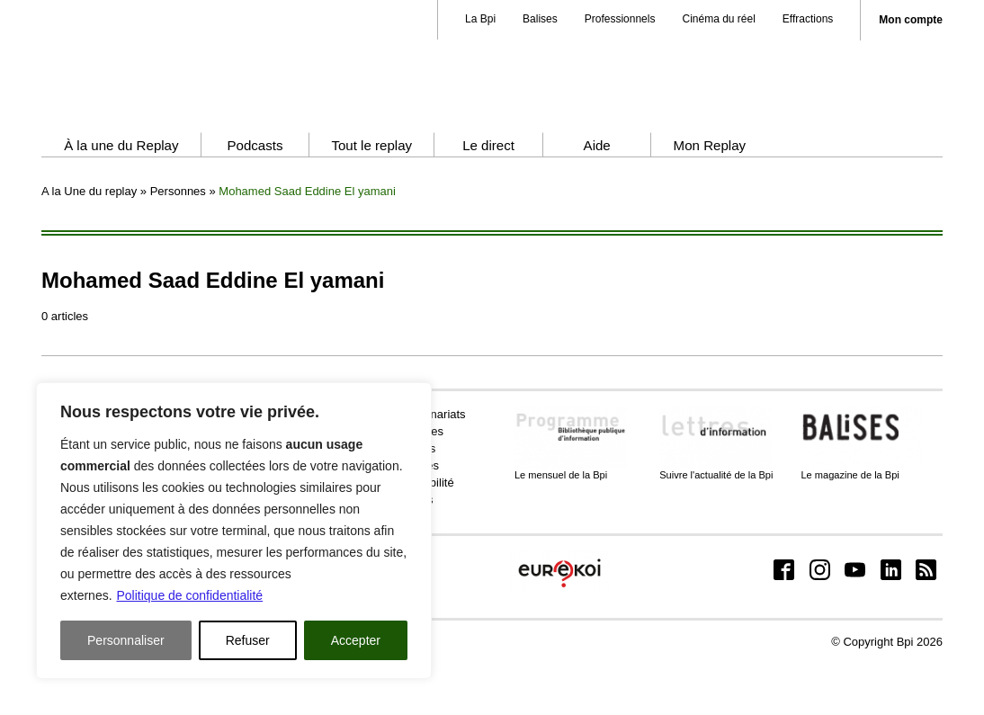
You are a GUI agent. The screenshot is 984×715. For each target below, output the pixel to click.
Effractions (808, 19)
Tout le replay (371, 195)
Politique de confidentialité (189, 595)
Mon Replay (710, 195)
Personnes (178, 241)
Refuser (248, 640)
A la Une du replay (89, 241)
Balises (540, 19)
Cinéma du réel (718, 19)
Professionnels (620, 19)
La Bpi (480, 19)
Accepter (355, 640)
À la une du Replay (121, 195)
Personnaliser (126, 640)
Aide (597, 195)
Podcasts (254, 195)
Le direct (488, 195)
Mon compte (911, 20)
